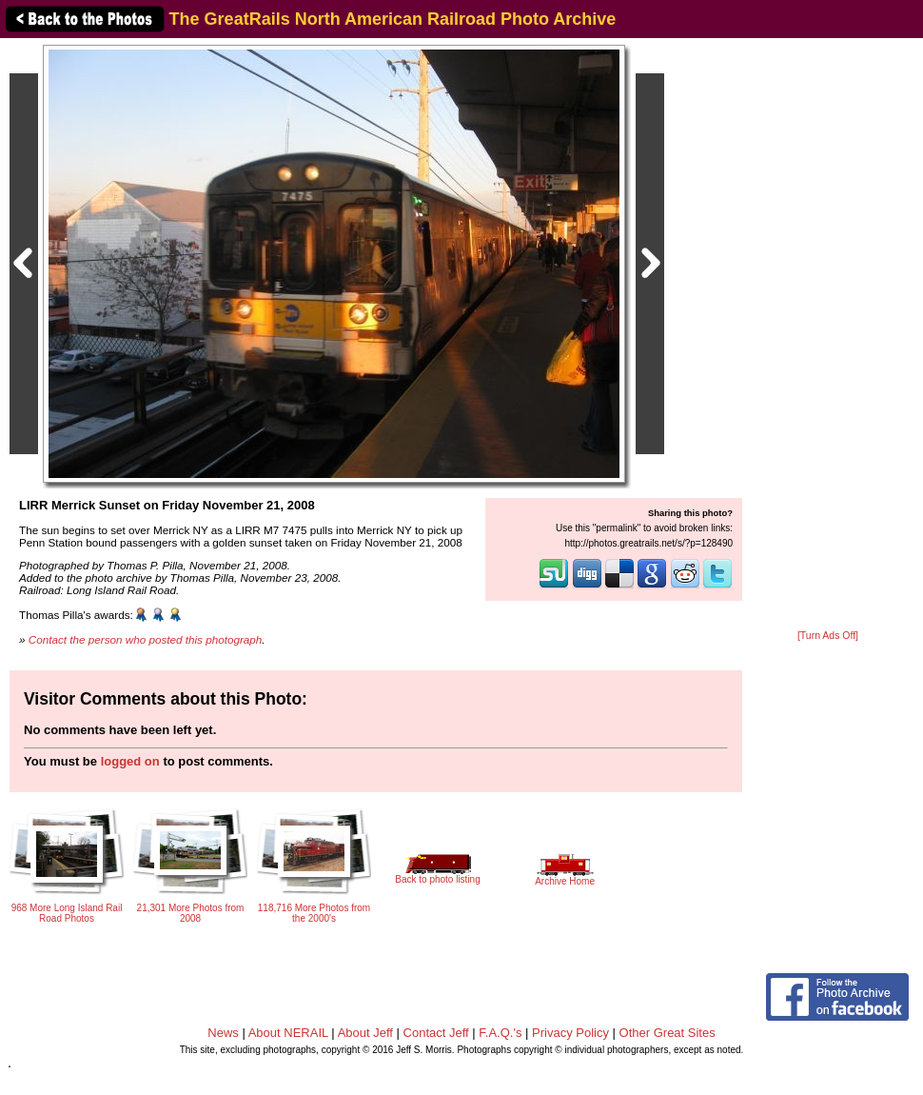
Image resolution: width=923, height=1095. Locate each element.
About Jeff (365, 1032)
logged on (130, 761)
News (223, 1032)
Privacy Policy (570, 1032)
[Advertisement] (828, 335)
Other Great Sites (667, 1032)
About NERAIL (288, 1032)
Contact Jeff (436, 1032)
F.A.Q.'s (500, 1032)
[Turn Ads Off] (827, 635)
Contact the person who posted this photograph (146, 639)
